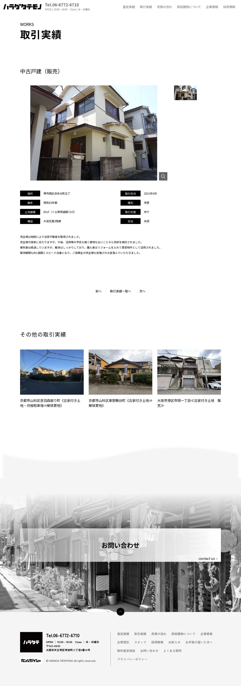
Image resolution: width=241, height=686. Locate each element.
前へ (99, 291)
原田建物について (189, 7)
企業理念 (123, 642)
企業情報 (212, 7)
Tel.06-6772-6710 (67, 7)
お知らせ (174, 642)
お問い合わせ (149, 650)
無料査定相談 (126, 650)
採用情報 (229, 7)
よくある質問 (172, 650)
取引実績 (146, 7)
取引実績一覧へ (120, 291)
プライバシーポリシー (132, 659)
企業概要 (206, 634)
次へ (142, 291)
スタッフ (140, 642)
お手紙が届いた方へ (199, 642)
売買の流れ (164, 7)
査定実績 (129, 7)
